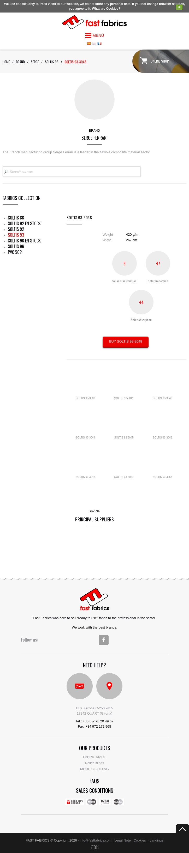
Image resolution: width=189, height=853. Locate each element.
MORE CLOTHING (94, 769)
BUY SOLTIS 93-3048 (125, 341)
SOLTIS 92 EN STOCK (24, 223)
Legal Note (122, 840)
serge (35, 61)
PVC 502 (15, 252)
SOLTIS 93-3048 (75, 61)
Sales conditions (94, 790)
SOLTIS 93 (16, 235)
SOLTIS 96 (16, 246)
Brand (20, 61)
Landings (156, 840)
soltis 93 (51, 61)
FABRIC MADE (94, 757)
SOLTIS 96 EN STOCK (24, 240)
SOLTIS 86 (16, 217)
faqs (94, 781)
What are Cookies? (106, 8)
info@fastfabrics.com (95, 840)
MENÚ (98, 35)
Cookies (140, 840)
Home (6, 61)
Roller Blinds (94, 763)
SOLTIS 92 (16, 229)
